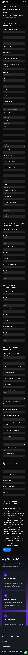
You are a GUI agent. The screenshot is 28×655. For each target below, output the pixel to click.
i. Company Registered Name (10, 29)
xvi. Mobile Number (7, 184)
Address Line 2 (6, 72)
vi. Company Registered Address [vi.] (11, 64)
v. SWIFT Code (6, 492)
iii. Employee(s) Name (8, 326)
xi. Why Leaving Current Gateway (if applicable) (12, 416)
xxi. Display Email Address (9, 214)
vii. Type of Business (8, 101)
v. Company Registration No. (10, 58)
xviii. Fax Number (7, 196)
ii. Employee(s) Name (8, 308)
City (4, 78)
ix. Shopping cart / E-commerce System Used (12, 402)
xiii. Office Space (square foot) (10, 167)
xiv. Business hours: (7, 436)
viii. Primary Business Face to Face (11, 396)
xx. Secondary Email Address (10, 208)
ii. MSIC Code (6, 35)
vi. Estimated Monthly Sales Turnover (12, 384)
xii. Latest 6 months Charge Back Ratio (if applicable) (13, 423)
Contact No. (6, 241)
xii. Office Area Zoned (8, 161)
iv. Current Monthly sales (9, 372)
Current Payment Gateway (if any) (11, 409)
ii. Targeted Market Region (9, 361)
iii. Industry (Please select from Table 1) (12, 366)
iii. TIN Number (6, 52)
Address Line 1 (6, 66)
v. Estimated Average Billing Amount (12, 378)
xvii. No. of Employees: (8, 453)
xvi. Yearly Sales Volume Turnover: (11, 447)
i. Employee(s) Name (8, 291)
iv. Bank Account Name (8, 486)
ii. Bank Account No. (8, 474)
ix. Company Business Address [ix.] (10, 112)
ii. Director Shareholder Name (10, 246)
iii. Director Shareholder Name (10, 264)
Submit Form (7, 549)
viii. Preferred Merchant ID (9, 107)
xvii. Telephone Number (9, 190)
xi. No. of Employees (8, 155)
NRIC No (5, 235)
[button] (25, 1)
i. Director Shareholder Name (10, 229)
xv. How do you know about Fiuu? (11, 442)
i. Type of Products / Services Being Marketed (12, 354)
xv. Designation (6, 179)
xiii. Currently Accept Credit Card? (11, 430)
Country (5, 95)
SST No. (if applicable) (8, 46)
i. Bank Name (6, 469)
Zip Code (5, 89)
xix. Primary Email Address (9, 202)
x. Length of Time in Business (10, 149)
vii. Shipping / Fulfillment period (10, 390)
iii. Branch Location (7, 480)
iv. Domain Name (7, 41)
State (4, 83)
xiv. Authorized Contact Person (10, 173)
